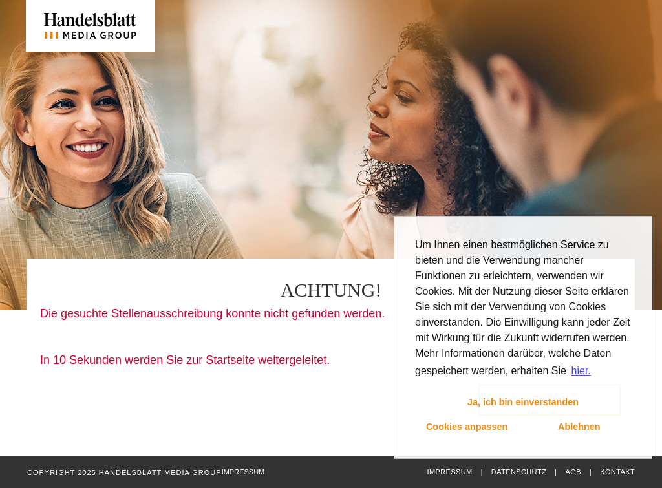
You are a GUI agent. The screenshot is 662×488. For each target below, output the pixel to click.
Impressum (449, 472)
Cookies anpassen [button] (466, 426)
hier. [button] (581, 370)
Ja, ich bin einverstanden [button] (523, 402)
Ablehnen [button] (579, 426)
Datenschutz (518, 472)
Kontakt (617, 472)
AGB (573, 472)
